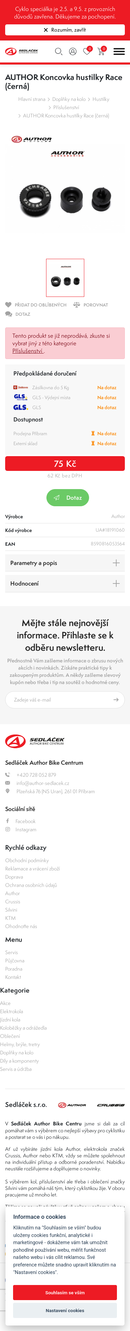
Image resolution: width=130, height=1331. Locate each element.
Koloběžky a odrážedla (23, 1028)
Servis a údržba (16, 1069)
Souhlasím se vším (65, 1292)
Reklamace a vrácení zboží (32, 868)
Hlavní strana (31, 99)
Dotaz (68, 497)
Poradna (13, 968)
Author (12, 893)
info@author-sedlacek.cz (37, 783)
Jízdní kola (10, 1019)
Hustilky (101, 99)
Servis (11, 952)
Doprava (14, 876)
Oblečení (10, 1036)
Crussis (12, 901)
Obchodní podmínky (27, 860)
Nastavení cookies (65, 1310)
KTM (10, 918)
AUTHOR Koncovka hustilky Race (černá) (66, 115)
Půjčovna (14, 960)
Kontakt (13, 977)
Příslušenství (66, 107)
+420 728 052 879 (30, 775)
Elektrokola (11, 1011)
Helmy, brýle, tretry (20, 1044)
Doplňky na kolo (69, 99)
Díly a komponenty (19, 1060)
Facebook (20, 821)
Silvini (11, 909)
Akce (5, 1003)
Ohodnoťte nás (21, 926)
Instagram (20, 829)
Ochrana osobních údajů (31, 885)
